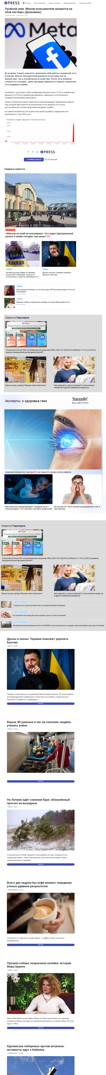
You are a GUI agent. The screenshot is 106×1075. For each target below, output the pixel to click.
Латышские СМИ (85, 3)
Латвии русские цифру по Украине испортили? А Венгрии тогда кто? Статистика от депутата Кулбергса (21, 275)
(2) (68, 302)
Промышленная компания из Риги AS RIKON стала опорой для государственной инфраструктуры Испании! (58, 625)
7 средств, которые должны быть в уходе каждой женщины (39, 605)
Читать (40, 703)
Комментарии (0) (34, 159)
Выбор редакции (70, 3)
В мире (26, 3)
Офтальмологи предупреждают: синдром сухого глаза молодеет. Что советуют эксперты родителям (28, 508)
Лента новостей (39, 3)
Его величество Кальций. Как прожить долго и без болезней (39, 615)
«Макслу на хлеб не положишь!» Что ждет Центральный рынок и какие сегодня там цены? (39, 235)
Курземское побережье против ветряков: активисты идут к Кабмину (35, 1048)
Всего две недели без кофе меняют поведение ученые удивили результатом (39, 884)
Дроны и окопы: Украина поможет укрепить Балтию (56, 274)
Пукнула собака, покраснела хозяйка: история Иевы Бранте (41, 302)
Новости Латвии (54, 3)
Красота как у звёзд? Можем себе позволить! (25, 385)
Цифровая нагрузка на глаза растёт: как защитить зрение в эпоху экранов (38, 472)
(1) (48, 236)
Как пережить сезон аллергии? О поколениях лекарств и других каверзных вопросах (74, 386)
